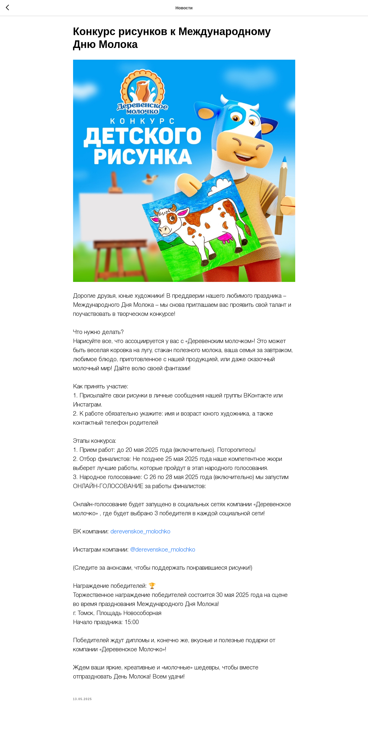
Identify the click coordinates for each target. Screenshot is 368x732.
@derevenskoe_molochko (162, 553)
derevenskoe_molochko (140, 535)
